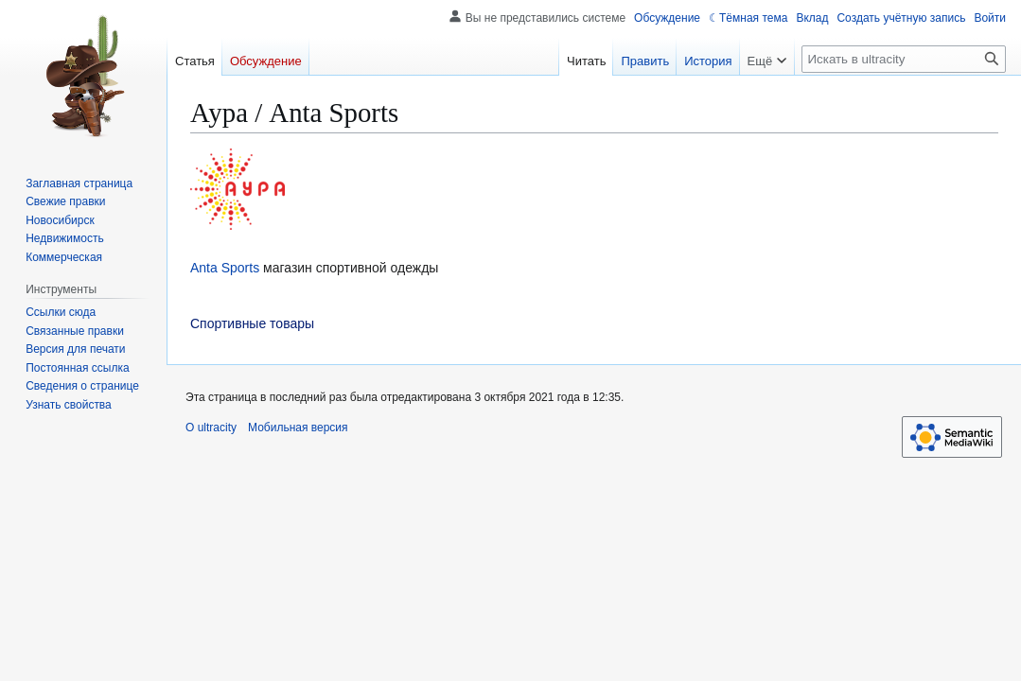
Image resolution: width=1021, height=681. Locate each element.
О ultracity (211, 427)
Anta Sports (224, 267)
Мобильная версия (298, 427)
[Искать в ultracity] (903, 59)
